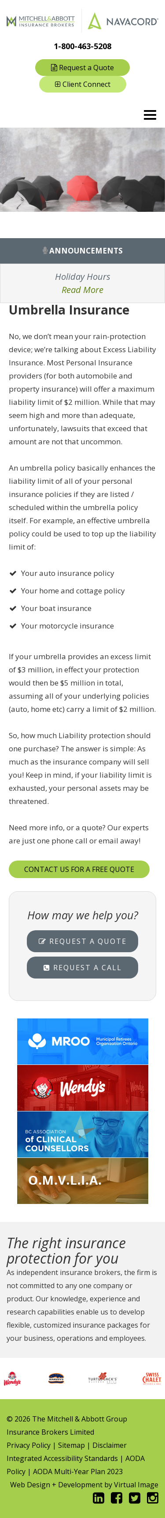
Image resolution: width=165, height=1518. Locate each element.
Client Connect (82, 84)
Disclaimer (109, 1445)
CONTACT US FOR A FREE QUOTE (79, 869)
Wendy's (82, 1088)
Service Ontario (82, 1181)
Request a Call (83, 967)
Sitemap (71, 1445)
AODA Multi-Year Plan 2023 (78, 1471)
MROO (82, 1041)
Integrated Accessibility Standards (62, 1458)
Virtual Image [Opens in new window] (136, 1484)
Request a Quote (82, 67)
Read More (82, 290)
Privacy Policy (29, 1445)
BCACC (82, 1134)
